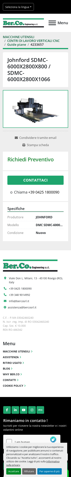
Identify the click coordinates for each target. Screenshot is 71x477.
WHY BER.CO (11, 374)
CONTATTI (9, 380)
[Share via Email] (35, 137)
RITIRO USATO (12, 363)
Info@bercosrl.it (19, 301)
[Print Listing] (35, 145)
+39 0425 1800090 (43, 192)
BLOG (6, 368)
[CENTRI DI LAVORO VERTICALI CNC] (33, 40)
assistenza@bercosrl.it (22, 307)
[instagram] (32, 410)
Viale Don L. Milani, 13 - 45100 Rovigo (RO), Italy (36, 280)
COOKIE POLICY (13, 385)
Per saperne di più (49, 471)
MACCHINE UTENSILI (16, 351)
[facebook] (7, 410)
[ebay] (40, 410)
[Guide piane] (16, 44)
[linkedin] (15, 410)
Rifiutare (29, 471)
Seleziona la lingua (17, 7)
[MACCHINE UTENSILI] (18, 37)
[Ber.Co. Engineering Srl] (30, 265)
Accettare (13, 471)
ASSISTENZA (11, 357)
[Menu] (52, 23)
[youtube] (23, 410)
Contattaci (35, 180)
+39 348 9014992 (19, 295)
